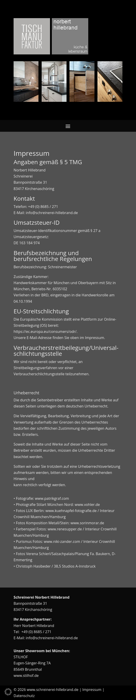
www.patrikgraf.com (52, 498)
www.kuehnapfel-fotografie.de (71, 510)
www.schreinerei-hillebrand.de (52, 689)
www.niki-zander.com (62, 541)
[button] (8, 692)
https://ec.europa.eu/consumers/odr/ (45, 331)
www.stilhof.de (26, 675)
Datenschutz (24, 695)
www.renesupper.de (65, 529)
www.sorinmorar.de (87, 522)
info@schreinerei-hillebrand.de (52, 637)
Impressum (91, 689)
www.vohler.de (87, 504)
